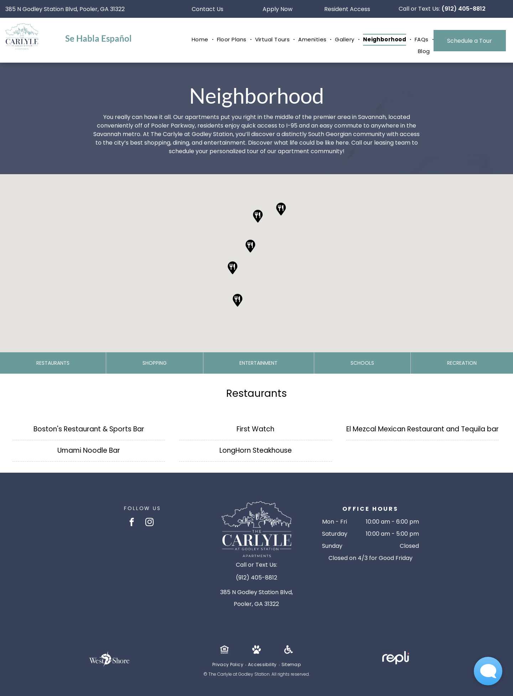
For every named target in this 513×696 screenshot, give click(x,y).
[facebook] (131, 523)
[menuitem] (200, 40)
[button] (258, 216)
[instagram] (149, 523)
